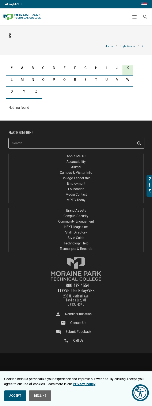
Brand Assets (76, 210)
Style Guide (76, 238)
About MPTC (76, 156)
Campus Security (76, 216)
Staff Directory (76, 232)
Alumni (76, 167)
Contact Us (78, 323)
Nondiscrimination (78, 314)
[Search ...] (76, 143)
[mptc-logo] (22, 17)
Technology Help (76, 243)
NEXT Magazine (76, 227)
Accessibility (76, 162)
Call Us (78, 340)
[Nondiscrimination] (60, 314)
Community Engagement (76, 221)
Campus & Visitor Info (76, 173)
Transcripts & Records (76, 249)
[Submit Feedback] (60, 331)
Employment (76, 184)
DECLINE (40, 395)
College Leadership (76, 178)
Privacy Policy (84, 384)
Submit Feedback (78, 332)
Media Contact (76, 194)
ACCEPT (15, 395)
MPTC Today (76, 200)
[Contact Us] (65, 322)
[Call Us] (68, 340)
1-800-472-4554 (76, 285)
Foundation (76, 189)
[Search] (139, 143)
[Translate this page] (144, 4)
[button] (134, 17)
